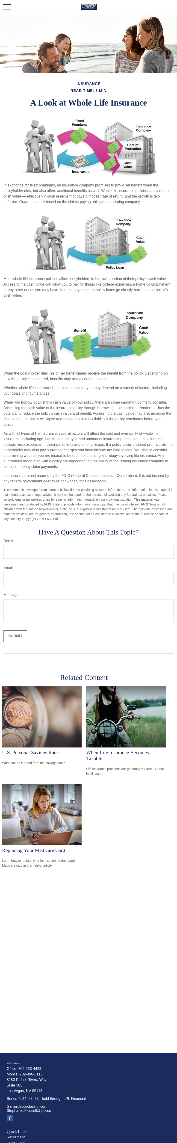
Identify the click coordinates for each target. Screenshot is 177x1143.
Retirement (16, 1137)
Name (8, 540)
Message (10, 595)
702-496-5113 (31, 1074)
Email (8, 568)
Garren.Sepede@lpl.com (27, 1106)
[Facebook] (10, 1118)
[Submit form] (15, 636)
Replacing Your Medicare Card (33, 850)
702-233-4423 (29, 1069)
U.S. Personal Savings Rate (30, 752)
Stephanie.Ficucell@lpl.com (29, 1111)
